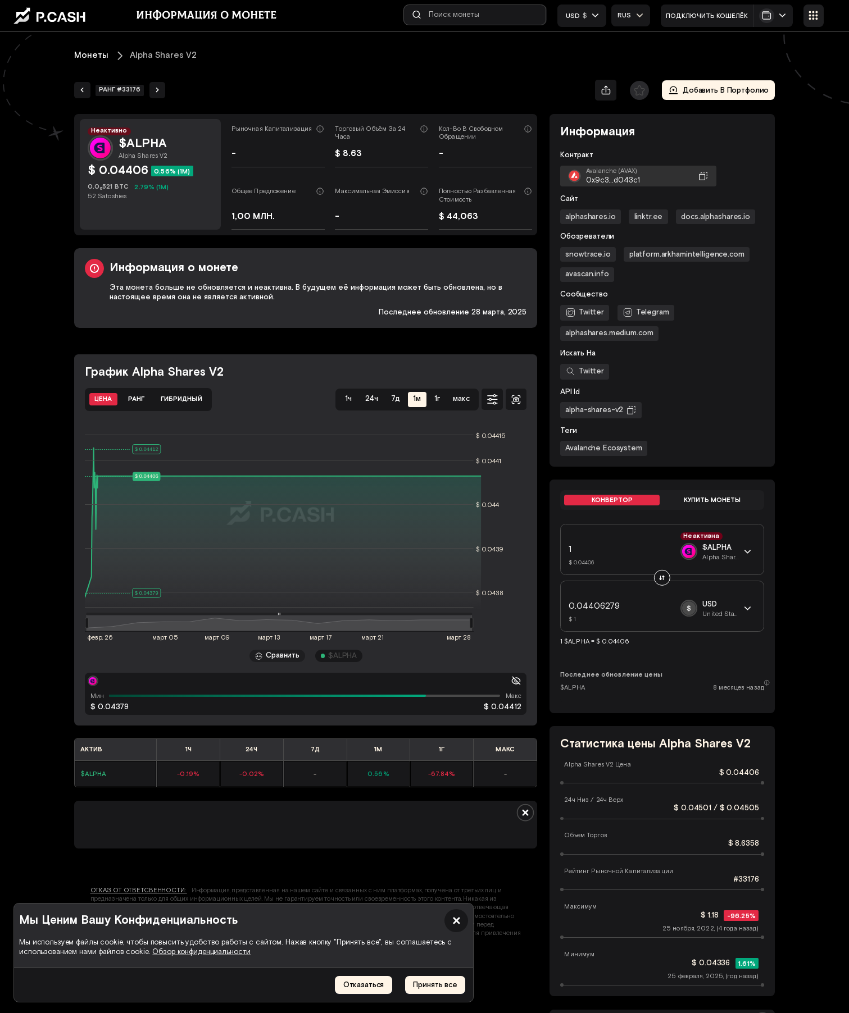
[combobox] (631, 14)
